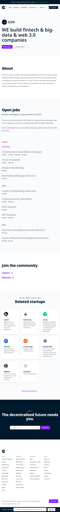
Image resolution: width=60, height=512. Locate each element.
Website (8, 277)
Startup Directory (35, 476)
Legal (18, 504)
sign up (10, 123)
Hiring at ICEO (20, 47)
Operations (5, 482)
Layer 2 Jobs (19, 479)
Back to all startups (30, 391)
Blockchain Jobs (20, 459)
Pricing (46, 470)
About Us (46, 459)
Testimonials (47, 473)
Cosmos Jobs (19, 465)
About (42, 7)
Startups (16, 7)
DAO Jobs (18, 473)
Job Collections (34, 467)
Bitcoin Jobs (19, 462)
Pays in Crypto (20, 487)
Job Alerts (33, 465)
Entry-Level (5, 467)
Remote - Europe (7, 241)
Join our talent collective (42, 2)
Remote (24, 155)
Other (4, 186)
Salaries (32, 473)
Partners (46, 465)
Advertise (47, 462)
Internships (5, 473)
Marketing (6, 147)
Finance (4, 470)
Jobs (10, 7)
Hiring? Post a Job (35, 462)
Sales (4, 225)
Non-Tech (4, 479)
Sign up (51, 509)
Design (4, 462)
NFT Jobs (18, 482)
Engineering (5, 465)
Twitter (7, 272)
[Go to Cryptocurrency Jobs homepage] (30, 451)
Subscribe (45, 427)
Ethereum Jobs (20, 467)
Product (4, 484)
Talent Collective (34, 479)
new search (11, 128)
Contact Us (47, 479)
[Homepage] (3, 7)
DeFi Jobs (18, 476)
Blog (31, 459)
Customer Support (7, 459)
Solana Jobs (19, 470)
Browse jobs (7, 47)
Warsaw (17, 155)
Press (45, 467)
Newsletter (24, 7)
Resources (34, 7)
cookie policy (39, 509)
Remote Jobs (19, 484)
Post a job (53, 7)
